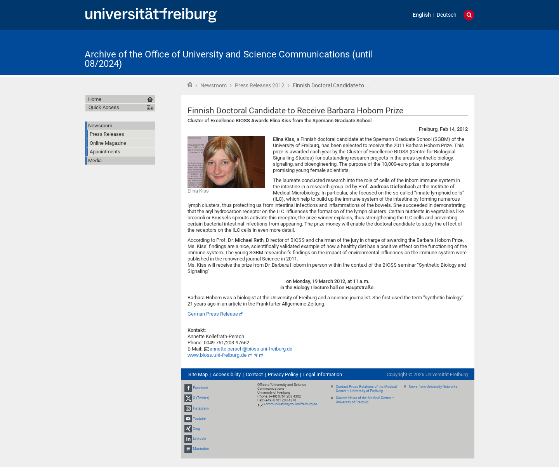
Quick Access (104, 107)
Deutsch (447, 15)
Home (189, 84)
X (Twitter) (201, 398)
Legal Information (322, 374)
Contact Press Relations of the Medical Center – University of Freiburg (366, 389)
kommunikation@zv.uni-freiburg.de (290, 404)
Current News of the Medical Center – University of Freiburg (365, 400)
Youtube (199, 418)
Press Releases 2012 (260, 85)
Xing (196, 429)
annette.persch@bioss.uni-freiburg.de (251, 349)
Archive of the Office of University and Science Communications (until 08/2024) (229, 59)
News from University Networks (433, 387)
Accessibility (227, 374)
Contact (254, 374)
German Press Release (212, 314)
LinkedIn (199, 439)
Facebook (200, 388)
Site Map (198, 374)
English (422, 15)
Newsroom (213, 85)
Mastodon (201, 449)
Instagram (201, 408)
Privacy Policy (283, 374)
